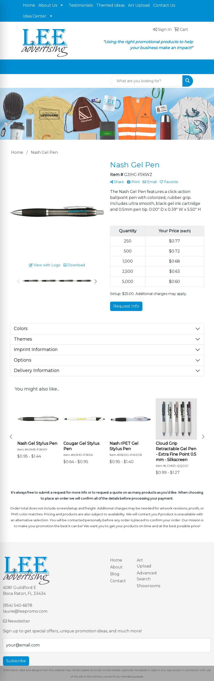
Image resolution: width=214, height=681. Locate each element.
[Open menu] (204, 67)
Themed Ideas (110, 5)
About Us (48, 5)
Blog (114, 574)
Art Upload (139, 5)
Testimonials (81, 5)
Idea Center (34, 16)
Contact (118, 581)
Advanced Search (147, 576)
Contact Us (164, 5)
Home (29, 5)
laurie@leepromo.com (25, 611)
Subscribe (16, 661)
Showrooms (147, 586)
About (116, 567)
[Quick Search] (146, 81)
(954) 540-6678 (17, 605)
